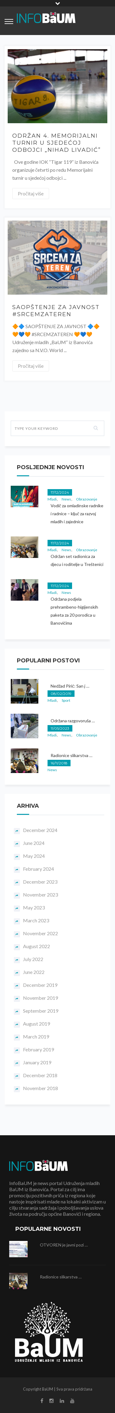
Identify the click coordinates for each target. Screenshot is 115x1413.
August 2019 (36, 1023)
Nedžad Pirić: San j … (70, 686)
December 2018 (40, 1075)
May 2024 (34, 856)
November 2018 (40, 1088)
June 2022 (33, 972)
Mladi (52, 499)
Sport (66, 700)
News (66, 499)
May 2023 (34, 907)
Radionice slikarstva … (71, 755)
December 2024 (40, 830)
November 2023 (40, 894)
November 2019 (40, 998)
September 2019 (40, 1011)
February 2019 (38, 1049)
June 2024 (33, 843)
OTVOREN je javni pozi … (64, 1244)
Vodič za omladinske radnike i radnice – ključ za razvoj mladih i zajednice (77, 513)
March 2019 (36, 1036)
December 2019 (40, 985)
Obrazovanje (86, 499)
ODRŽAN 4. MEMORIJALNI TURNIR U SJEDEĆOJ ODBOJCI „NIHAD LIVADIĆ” (56, 142)
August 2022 (36, 946)
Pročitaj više (31, 193)
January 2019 (37, 1062)
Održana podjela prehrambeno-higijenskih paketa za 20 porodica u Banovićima (74, 611)
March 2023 (36, 920)
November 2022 (40, 933)
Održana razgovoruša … (73, 720)
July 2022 (33, 959)
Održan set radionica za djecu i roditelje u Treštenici (77, 560)
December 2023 (40, 882)
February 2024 (38, 869)
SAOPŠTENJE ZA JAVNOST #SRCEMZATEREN (56, 311)
